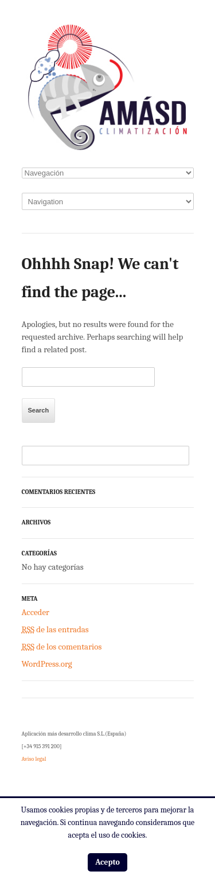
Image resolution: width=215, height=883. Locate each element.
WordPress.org (47, 664)
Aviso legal (34, 759)
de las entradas (55, 629)
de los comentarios (62, 646)
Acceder (35, 612)
